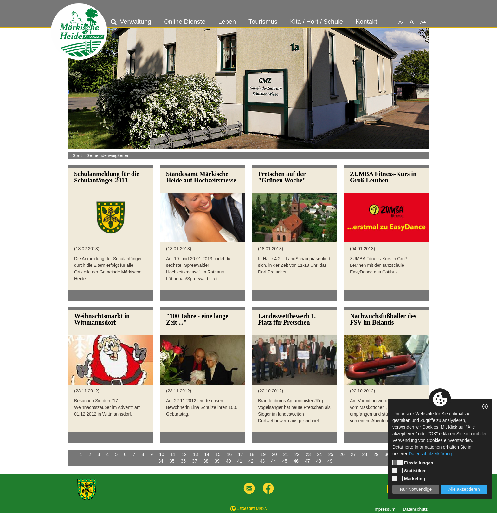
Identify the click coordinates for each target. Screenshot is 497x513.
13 (195, 454)
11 (173, 454)
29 (375, 454)
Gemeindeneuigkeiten (107, 155)
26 (342, 454)
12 (184, 454)
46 (296, 461)
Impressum (384, 509)
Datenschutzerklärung (430, 453)
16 (229, 454)
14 (206, 454)
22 (297, 454)
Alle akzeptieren (464, 489)
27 (353, 454)
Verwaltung (135, 21)
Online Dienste (184, 21)
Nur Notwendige (416, 489)
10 (161, 454)
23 (308, 454)
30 (387, 454)
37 (194, 461)
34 (160, 461)
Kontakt (366, 21)
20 (274, 454)
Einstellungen (412, 462)
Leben (227, 21)
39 (217, 461)
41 (239, 461)
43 (262, 461)
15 (218, 454)
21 (285, 454)
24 (319, 454)
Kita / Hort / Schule (316, 21)
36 (183, 461)
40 (228, 461)
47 (307, 461)
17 (240, 454)
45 (284, 461)
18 (252, 454)
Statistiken (409, 470)
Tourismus (262, 21)
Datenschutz (415, 509)
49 (329, 461)
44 (273, 461)
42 (251, 461)
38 (206, 461)
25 (330, 454)
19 (263, 454)
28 (364, 454)
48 (318, 461)
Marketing (408, 478)
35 (172, 461)
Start (77, 155)
